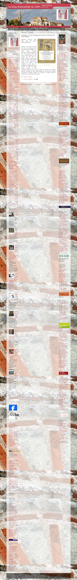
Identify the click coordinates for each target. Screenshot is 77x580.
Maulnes (16, 139)
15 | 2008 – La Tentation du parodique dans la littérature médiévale (63, 281)
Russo (10, 171)
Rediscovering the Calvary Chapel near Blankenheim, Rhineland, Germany (63, 362)
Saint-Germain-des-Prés (13, 176)
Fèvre (10, 115)
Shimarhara (11, 193)
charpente (11, 95)
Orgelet (10, 149)
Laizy (13, 130)
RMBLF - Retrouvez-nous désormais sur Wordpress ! (13, 507)
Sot (12, 195)
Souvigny (14, 195)
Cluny (10, 99)
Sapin (16, 188)
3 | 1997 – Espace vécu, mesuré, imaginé (62, 285)
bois (17, 79)
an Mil (13, 65)
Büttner (10, 83)
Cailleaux (16, 83)
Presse (24, 29)
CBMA (17, 92)
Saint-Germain (15, 175)
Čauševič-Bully (11, 92)
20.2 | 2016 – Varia (63, 102)
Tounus (13, 197)
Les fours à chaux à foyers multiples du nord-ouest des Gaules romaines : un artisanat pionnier (63, 217)
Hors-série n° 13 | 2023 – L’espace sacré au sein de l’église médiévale (62, 97)
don (17, 104)
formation (16, 116)
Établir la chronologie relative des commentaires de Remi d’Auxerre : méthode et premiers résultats (63, 69)
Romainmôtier (16, 170)
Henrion (16, 124)
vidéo (10, 202)
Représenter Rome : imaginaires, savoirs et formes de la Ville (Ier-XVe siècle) (13, 555)
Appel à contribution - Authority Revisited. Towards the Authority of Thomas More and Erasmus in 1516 (13, 512)
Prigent (16, 159)
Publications (17, 29)
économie (10, 107)
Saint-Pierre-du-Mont (13, 183)
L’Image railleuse (62, 423)
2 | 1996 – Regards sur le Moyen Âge (63, 289)
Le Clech (16, 130)
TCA (10, 196)
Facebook (56, 29)
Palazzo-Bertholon (12, 151)
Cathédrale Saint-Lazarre (13, 91)
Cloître (17, 98)
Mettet (17, 140)
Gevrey (17, 122)
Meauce (10, 140)
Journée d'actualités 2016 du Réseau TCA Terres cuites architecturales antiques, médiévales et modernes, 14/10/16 (13, 442)
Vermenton (10, 201)
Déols (12, 104)
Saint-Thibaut (11, 187)
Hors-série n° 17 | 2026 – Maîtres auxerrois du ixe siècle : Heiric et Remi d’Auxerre (63, 92)
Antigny (17, 65)
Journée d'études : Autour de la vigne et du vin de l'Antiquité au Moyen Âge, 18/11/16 (13, 426)
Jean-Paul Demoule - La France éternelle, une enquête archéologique (63, 201)
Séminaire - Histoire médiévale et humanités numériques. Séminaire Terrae (13, 518)
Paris (13, 152)
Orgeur (13, 149)
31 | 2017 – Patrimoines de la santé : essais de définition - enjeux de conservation (63, 394)
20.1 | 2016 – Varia (63, 115)
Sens (13, 192)
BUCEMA (13, 82)
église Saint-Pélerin (13, 112)
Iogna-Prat (16, 126)
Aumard (16, 72)
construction (11, 102)
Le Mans (11, 131)
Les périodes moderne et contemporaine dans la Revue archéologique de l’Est (63, 140)
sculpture (11, 191)
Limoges (12, 132)
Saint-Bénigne (15, 171)
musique (12, 145)
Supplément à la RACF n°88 (62, 192)
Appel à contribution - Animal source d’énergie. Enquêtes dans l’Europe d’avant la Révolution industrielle (13, 525)
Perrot (10, 153)
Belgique (14, 78)
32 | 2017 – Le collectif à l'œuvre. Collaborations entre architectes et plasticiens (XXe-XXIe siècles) (63, 387)
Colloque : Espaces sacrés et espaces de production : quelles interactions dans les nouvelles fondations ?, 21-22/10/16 (13, 434)
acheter (30, 76)
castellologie (11, 84)
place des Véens (14, 153)
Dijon (15, 104)
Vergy (17, 200)
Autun (10, 74)
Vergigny (13, 200)
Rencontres (31, 29)
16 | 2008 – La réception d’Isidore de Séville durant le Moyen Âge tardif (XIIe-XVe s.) (63, 275)
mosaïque (11, 144)
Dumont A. (11, 430)
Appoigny (10, 67)
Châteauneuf (16, 96)
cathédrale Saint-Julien (13, 90)
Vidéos (37, 29)
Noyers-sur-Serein (12, 148)
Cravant (17, 102)
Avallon (17, 74)
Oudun (16, 149)
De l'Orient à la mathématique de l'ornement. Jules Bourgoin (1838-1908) (63, 427)
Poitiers (10, 156)
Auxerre (25, 79)
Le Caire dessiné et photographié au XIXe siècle (63, 438)
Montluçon (16, 143)
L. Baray (10, 422)
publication (11, 160)
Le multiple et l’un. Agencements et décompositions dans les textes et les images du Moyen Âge (13, 564)
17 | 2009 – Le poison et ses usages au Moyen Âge (63, 270)
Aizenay (10, 65)
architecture (13, 71)
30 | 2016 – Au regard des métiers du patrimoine (63, 399)
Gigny (10, 123)
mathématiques (11, 139)
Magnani (16, 134)
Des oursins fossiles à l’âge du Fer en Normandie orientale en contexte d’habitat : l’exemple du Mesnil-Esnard (63, 248)
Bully (17, 82)
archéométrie (15, 69)
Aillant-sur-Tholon (15, 64)
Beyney (14, 79)
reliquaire (16, 163)
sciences (16, 189)
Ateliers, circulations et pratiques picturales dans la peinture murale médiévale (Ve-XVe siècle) (13, 548)
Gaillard (16, 119)
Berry (17, 78)
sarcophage (11, 189)
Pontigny (14, 156)
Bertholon (10, 79)
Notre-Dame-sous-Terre (13, 147)
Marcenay (16, 136)
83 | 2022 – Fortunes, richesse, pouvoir (63, 309)
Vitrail (17, 202)
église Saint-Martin (15, 111)
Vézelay (16, 201)
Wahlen (10, 205)
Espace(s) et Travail (13, 558)
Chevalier (11, 98)
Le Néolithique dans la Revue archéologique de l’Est (63, 136)
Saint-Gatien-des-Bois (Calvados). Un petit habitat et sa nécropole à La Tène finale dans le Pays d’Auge (63, 223)
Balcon (10, 75)
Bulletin (43, 29)
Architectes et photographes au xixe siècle (63, 442)
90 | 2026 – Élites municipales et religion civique (63, 303)
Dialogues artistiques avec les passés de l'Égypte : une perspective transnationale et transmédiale (63, 433)
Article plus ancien (50, 84)
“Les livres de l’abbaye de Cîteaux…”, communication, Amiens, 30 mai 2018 (13, 462)
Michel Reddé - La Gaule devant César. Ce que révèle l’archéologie (63, 196)
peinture (16, 152)
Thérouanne (13, 196)
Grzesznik (13, 123)
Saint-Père (13, 180)
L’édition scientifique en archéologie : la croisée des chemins (63, 132)
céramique (10, 94)
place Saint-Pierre (13, 155)
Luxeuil (13, 134)
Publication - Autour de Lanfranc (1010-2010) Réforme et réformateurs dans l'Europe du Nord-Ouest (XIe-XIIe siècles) (13, 533)
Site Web (49, 29)
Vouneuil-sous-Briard (12, 204)
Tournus (10, 200)
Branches (10, 80)
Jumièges (14, 127)
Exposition (16, 113)
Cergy (14, 94)
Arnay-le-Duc (11, 72)
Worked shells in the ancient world (13, 569)
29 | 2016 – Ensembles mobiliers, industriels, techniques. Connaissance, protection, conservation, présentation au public (63, 405)
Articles (12, 399)
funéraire (10, 119)
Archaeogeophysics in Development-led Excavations (63, 366)
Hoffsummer (11, 126)
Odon (17, 148)
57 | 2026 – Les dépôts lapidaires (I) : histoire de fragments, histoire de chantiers (63, 381)
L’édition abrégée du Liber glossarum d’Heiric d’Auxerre (63, 74)
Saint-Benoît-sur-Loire (12, 172)
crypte (10, 103)
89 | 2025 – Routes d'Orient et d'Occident (63, 306)
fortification (11, 118)
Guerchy (16, 123)
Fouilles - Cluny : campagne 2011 (16, 214)
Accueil (10, 29)
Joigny (10, 127)
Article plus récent (26, 84)
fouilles (16, 118)
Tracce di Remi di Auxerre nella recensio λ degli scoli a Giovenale (63, 79)
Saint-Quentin (12, 184)
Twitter (62, 29)
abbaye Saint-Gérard (13, 60)
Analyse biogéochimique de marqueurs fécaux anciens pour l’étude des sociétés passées (63, 344)
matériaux (11, 138)
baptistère (16, 75)
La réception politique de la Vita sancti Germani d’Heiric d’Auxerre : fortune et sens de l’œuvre (63, 55)
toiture (17, 196)
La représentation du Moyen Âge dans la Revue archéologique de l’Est (63, 145)
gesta (14, 122)
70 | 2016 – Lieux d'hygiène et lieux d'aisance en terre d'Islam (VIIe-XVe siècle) (62, 314)
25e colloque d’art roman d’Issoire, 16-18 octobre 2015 (13, 487)
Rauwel (10, 163)
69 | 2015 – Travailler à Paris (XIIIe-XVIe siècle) (63, 318)
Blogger (40, 576)
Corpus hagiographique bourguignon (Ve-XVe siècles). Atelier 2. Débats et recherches (13, 482)
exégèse (10, 113)
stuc (17, 195)
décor (13, 103)
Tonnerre (10, 197)
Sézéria (17, 192)
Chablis (17, 94)
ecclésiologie (15, 106)
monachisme (11, 142)
